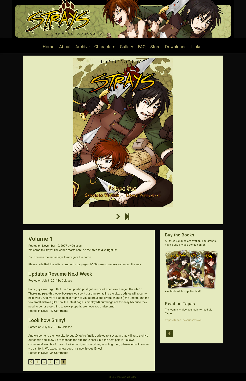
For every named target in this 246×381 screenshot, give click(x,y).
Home (48, 46)
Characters (104, 46)
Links (196, 46)
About (65, 46)
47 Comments (59, 310)
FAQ (142, 46)
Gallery (126, 46)
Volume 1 (40, 238)
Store (155, 46)
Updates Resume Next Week (60, 274)
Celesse (76, 245)
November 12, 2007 (54, 245)
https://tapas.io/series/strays (183, 320)
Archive (82, 46)
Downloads (176, 46)
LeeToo (132, 377)
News (44, 310)
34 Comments (59, 353)
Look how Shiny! (46, 320)
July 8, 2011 (49, 280)
